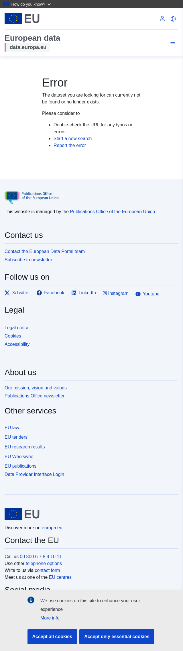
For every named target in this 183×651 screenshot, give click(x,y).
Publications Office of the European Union (112, 211)
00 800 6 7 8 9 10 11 (41, 556)
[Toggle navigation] (171, 44)
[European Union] (89, 514)
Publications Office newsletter (35, 395)
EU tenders (16, 437)
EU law (12, 427)
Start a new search (73, 138)
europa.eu (52, 527)
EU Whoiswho (19, 456)
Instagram (116, 293)
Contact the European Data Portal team (45, 251)
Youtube (147, 294)
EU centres (60, 577)
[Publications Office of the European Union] (89, 193)
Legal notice (17, 327)
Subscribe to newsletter (28, 259)
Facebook (50, 292)
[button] (31, 4)
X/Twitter (17, 292)
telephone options (44, 563)
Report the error (70, 145)
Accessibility (17, 344)
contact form (47, 570)
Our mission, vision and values (36, 387)
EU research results (25, 446)
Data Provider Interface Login (34, 474)
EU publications (20, 466)
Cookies (13, 336)
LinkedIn (83, 292)
